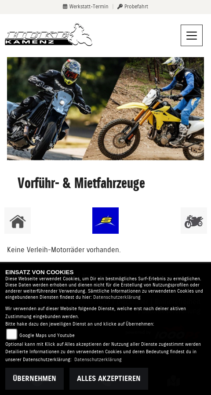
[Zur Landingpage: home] (17, 220)
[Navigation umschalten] (192, 36)
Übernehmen (34, 378)
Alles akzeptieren (109, 378)
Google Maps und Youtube (47, 335)
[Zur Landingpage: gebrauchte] (194, 220)
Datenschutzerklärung (117, 297)
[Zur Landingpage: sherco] (105, 220)
